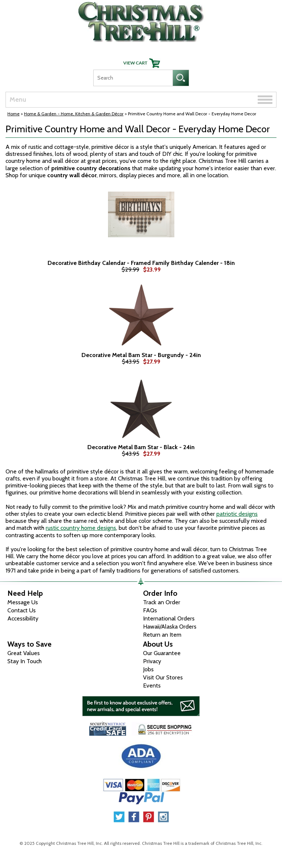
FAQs (150, 610)
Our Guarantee (162, 653)
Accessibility (22, 618)
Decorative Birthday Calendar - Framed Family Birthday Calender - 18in (141, 263)
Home (13, 113)
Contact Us (21, 610)
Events (152, 685)
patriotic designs (237, 513)
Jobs (148, 669)
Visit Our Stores (163, 677)
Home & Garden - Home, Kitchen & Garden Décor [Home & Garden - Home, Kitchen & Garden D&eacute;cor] (73, 113)
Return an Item (162, 634)
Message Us (22, 602)
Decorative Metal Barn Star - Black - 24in (141, 447)
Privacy (152, 661)
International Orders (169, 618)
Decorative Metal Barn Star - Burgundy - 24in (141, 355)
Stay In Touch (24, 661)
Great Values (23, 653)
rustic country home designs (81, 527)
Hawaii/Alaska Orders (169, 626)
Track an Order (161, 602)
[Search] (133, 78)
